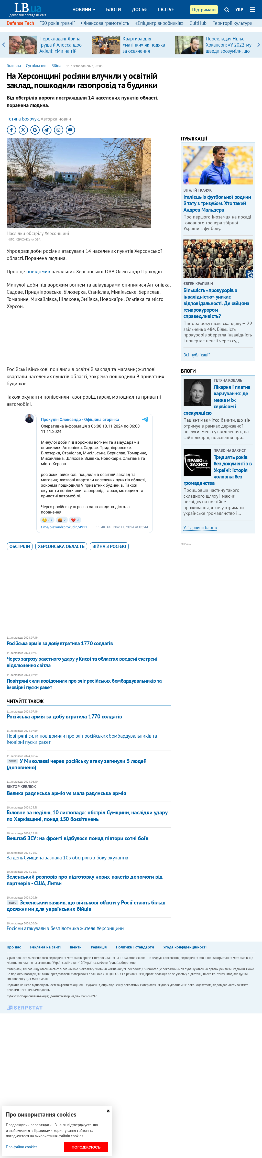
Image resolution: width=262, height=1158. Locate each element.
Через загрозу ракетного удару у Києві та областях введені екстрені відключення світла (82, 662)
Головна (14, 65)
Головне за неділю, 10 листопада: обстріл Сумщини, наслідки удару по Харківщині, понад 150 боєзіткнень (87, 815)
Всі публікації (196, 355)
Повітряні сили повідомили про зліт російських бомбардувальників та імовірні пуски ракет (84, 684)
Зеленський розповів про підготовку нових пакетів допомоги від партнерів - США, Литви (85, 880)
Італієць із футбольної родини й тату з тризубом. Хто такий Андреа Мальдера (217, 203)
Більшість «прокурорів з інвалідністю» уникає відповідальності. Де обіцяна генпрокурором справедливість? (216, 303)
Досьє (139, 9)
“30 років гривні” (57, 23)
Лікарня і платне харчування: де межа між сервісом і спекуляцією (216, 400)
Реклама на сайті (45, 946)
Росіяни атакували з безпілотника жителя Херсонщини (65, 928)
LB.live (166, 9)
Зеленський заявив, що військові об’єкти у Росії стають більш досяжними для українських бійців (86, 905)
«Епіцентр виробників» (159, 23)
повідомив (38, 271)
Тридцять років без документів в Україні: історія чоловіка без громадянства (217, 470)
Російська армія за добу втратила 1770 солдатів (60, 643)
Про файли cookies (21, 1146)
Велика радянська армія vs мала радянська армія (66, 793)
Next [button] (258, 45)
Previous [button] (3, 45)
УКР (239, 9)
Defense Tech (20, 23)
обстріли (19, 546)
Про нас (14, 946)
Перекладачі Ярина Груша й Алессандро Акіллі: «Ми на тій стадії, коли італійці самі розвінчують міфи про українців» (60, 54)
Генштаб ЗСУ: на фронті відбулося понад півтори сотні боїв (77, 838)
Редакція (99, 946)
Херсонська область (61, 546)
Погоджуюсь (86, 1147)
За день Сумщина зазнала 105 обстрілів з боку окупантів (67, 857)
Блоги (113, 9)
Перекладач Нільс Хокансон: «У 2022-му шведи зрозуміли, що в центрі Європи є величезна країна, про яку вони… (229, 54)
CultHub (198, 23)
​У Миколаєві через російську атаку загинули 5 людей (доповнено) (77, 764)
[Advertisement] (89, 339)
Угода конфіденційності (184, 946)
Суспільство (36, 65)
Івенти (76, 946)
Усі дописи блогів (200, 527)
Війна (56, 65)
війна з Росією (109, 546)
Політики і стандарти (135, 946)
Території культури (232, 23)
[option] (48, 45)
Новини (83, 9)
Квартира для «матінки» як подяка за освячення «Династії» (144, 48)
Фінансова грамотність (105, 23)
